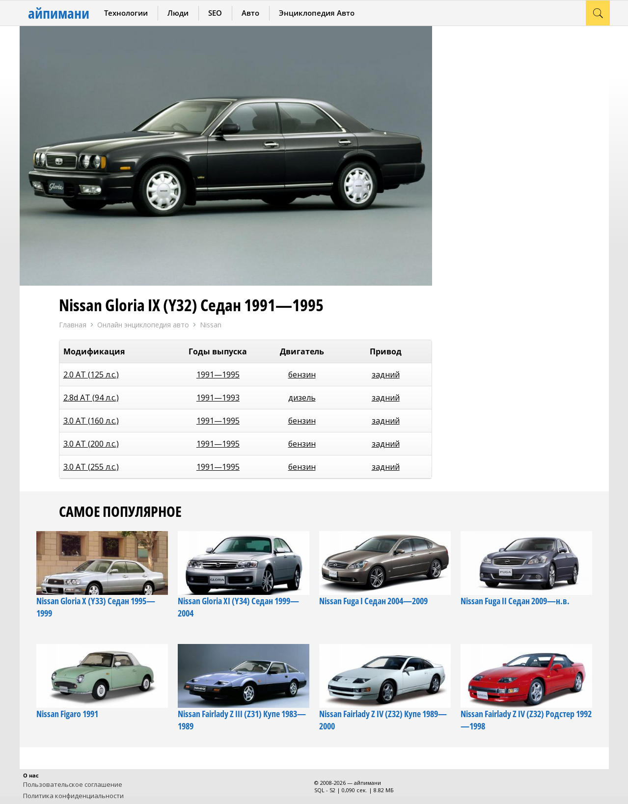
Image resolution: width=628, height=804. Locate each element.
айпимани (58, 13)
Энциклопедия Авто (317, 13)
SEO (215, 13)
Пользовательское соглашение (72, 784)
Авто (250, 13)
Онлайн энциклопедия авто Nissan (159, 325)
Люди (178, 13)
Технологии (126, 13)
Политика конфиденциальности (73, 795)
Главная (72, 324)
